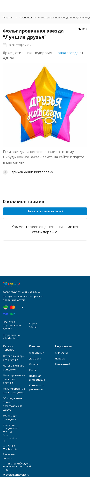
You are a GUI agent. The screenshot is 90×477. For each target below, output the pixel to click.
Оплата (33, 364)
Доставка (35, 358)
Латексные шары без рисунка (14, 358)
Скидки (33, 370)
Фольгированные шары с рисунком (14, 390)
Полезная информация (37, 377)
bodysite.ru (12, 338)
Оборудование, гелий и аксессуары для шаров (12, 404)
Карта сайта (33, 325)
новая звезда (66, 52)
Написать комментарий (45, 211)
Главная (8, 17)
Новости (60, 358)
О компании (36, 352)
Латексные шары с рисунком (14, 367)
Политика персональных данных (12, 325)
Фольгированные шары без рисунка (14, 379)
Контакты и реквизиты (36, 387)
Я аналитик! (62, 364)
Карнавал (26, 17)
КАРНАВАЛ (61, 352)
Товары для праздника (10, 417)
